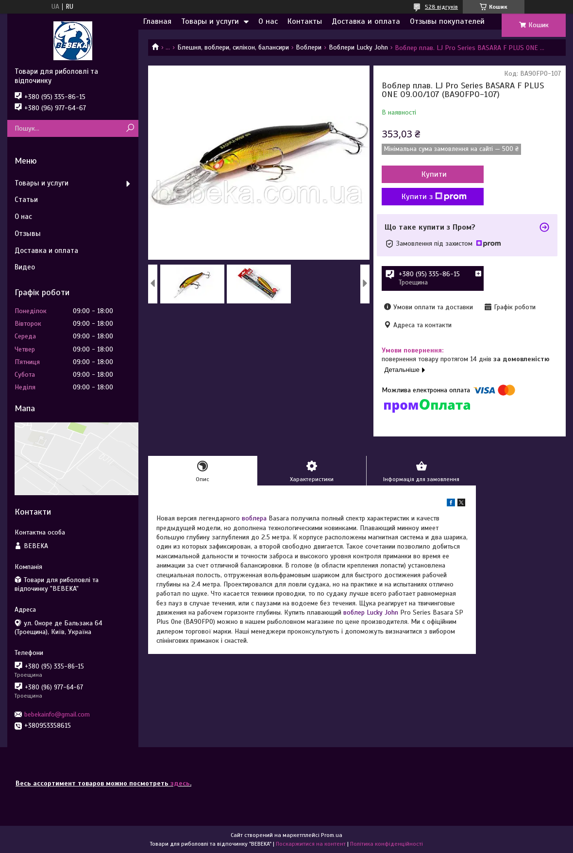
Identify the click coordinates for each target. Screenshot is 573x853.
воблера (254, 518)
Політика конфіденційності (386, 843)
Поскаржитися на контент (311, 843)
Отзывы (28, 233)
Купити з (434, 196)
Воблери (308, 47)
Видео (25, 267)
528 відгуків (441, 6)
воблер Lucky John (370, 612)
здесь (180, 783)
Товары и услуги (210, 21)
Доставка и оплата (366, 21)
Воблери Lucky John (358, 47)
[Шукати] (129, 128)
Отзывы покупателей (447, 21)
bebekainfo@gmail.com (57, 714)
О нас (268, 21)
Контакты (304, 21)
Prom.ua (331, 835)
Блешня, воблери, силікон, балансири (233, 47)
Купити (434, 174)
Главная (157, 21)
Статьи (26, 199)
